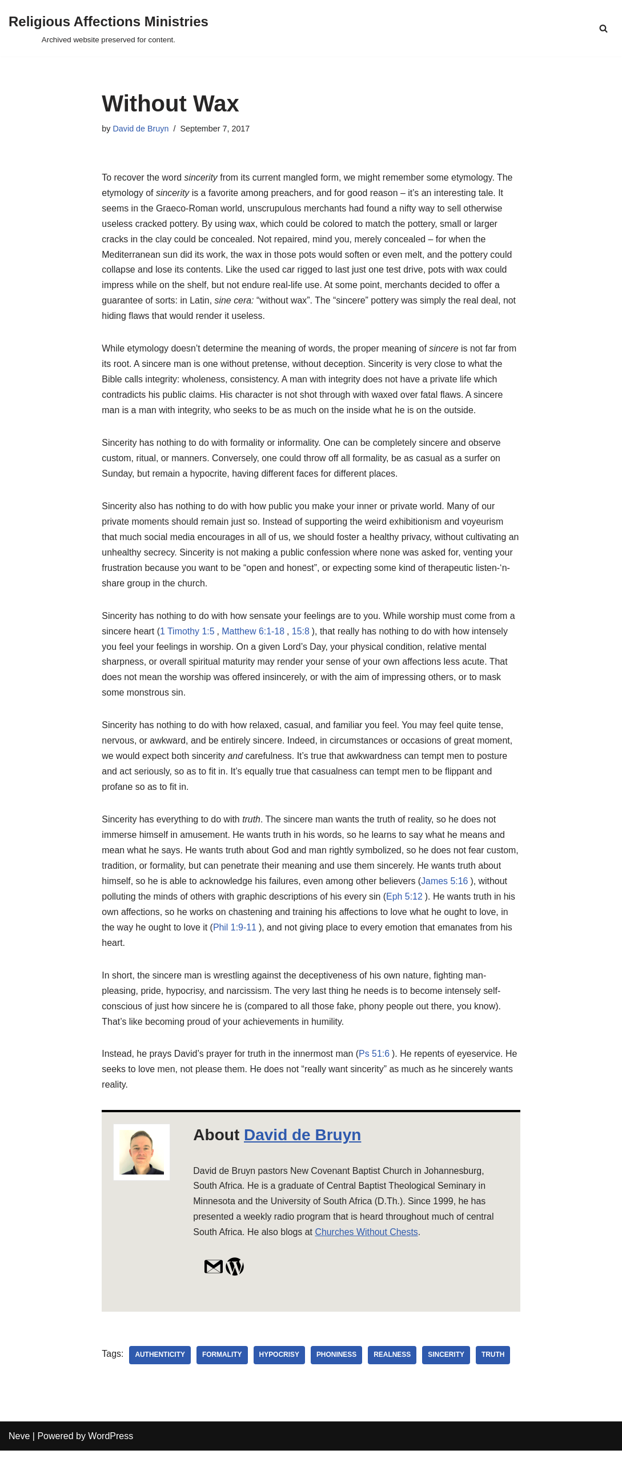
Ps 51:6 (375, 1061)
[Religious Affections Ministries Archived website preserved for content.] (108, 28)
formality (223, 1363)
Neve (19, 1443)
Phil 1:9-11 (277, 933)
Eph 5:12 (437, 902)
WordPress (110, 1443)
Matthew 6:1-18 (254, 635)
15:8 (302, 635)
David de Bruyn (141, 128)
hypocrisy (280, 1363)
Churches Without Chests (367, 1240)
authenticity (160, 1363)
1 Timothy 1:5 (187, 635)
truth (494, 1363)
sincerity (447, 1363)
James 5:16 (472, 887)
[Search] (603, 28)
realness (393, 1363)
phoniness (337, 1363)
